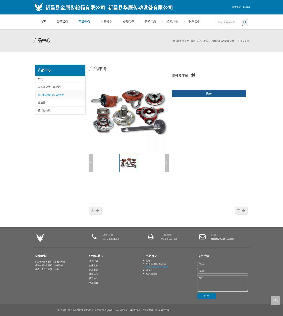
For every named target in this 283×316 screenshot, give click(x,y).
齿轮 (40, 79)
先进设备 (93, 265)
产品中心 (93, 269)
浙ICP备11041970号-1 (130, 310)
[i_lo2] (198, 307)
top (275, 300)
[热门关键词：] (245, 22)
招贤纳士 (93, 278)
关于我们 (93, 261)
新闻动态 (93, 274)
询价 (209, 93)
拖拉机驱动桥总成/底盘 (51, 95)
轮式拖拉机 (44, 110)
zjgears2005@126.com (222, 238)
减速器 (41, 102)
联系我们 (93, 282)
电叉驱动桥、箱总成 (49, 87)
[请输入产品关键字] (229, 22)
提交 (206, 296)
